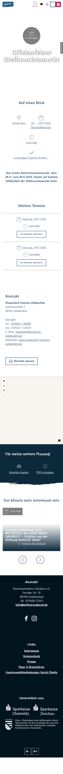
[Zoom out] (4, 385)
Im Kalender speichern (31, 234)
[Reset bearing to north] (4, 390)
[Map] (31, 410)
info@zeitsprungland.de (31, 605)
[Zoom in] (4, 380)
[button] (21, 361)
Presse (31, 661)
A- (27, 751)
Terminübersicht (41, 127)
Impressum (31, 651)
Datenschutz (31, 656)
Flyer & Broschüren (31, 667)
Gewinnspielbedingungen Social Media (31, 672)
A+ (35, 751)
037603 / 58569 (21, 324)
